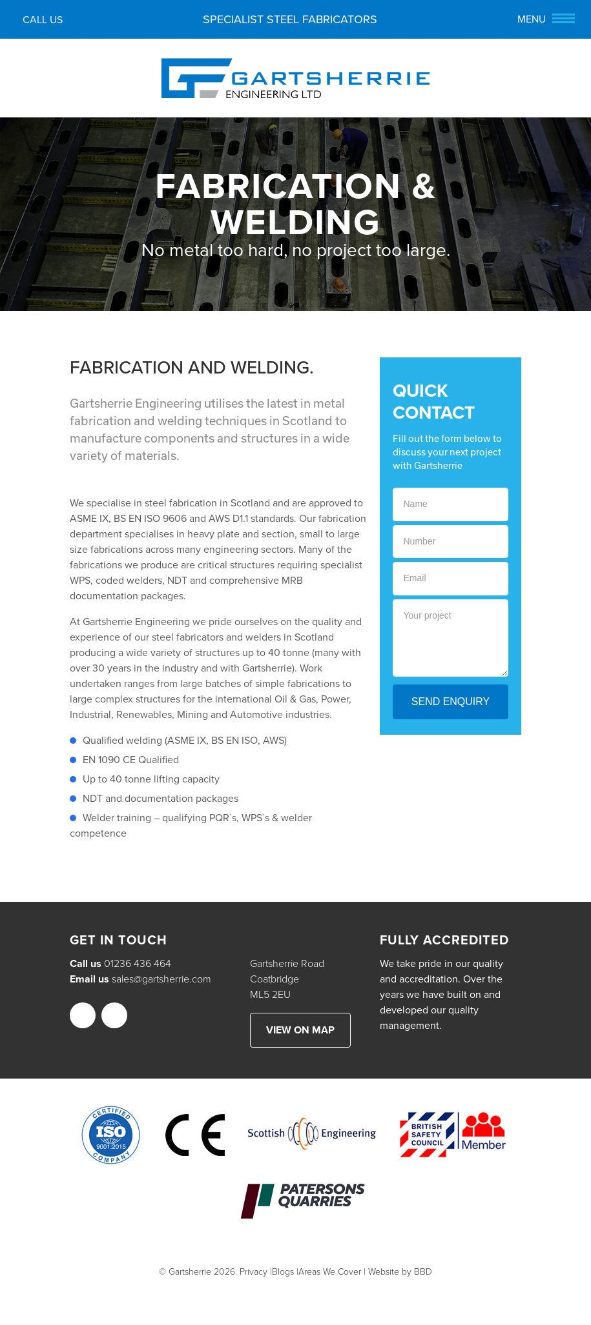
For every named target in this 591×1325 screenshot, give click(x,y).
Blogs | (285, 1271)
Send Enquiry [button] (450, 701)
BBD (423, 1271)
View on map (300, 1030)
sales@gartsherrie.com (161, 979)
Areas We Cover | (332, 1271)
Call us (39, 21)
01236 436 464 (137, 963)
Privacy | (256, 1271)
